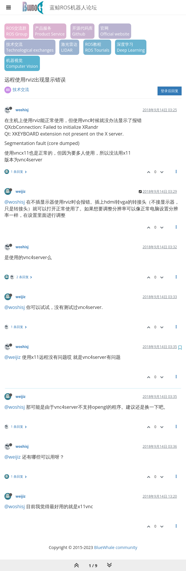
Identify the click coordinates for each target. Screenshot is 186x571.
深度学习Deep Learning (131, 47)
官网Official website (114, 31)
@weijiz (12, 357)
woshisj (22, 109)
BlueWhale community (115, 547)
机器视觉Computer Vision (22, 63)
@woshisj (14, 202)
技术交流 (21, 89)
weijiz (21, 191)
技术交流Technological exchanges (30, 47)
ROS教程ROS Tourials (97, 47)
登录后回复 (169, 90)
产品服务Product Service (50, 31)
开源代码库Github (82, 31)
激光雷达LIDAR (69, 47)
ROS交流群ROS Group (16, 31)
